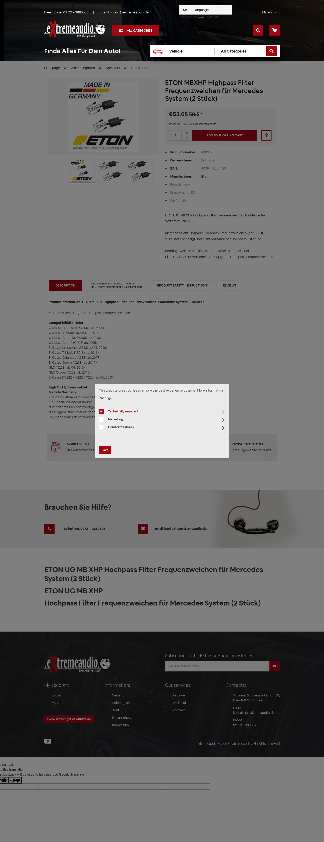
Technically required (123, 411)
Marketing (115, 419)
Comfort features (121, 427)
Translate (208, 17)
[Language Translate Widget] (205, 10)
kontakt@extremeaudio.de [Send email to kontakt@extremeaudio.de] (128, 12)
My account (271, 12)
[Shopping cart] (274, 30)
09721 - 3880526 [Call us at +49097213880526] (75, 12)
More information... (211, 390)
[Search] (258, 30)
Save (105, 450)
